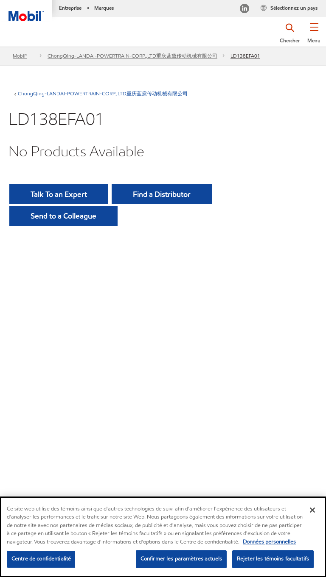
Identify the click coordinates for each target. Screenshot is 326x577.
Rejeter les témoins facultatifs (273, 559)
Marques (104, 7)
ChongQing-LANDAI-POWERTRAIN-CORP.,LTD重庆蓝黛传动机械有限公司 (132, 55)
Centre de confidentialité (41, 559)
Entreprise (70, 7)
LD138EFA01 (245, 55)
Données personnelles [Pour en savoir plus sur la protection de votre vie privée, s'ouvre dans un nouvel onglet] (269, 542)
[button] (314, 36)
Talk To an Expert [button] (59, 194)
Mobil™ (20, 55)
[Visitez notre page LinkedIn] (244, 9)
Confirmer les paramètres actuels (181, 559)
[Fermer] (312, 510)
